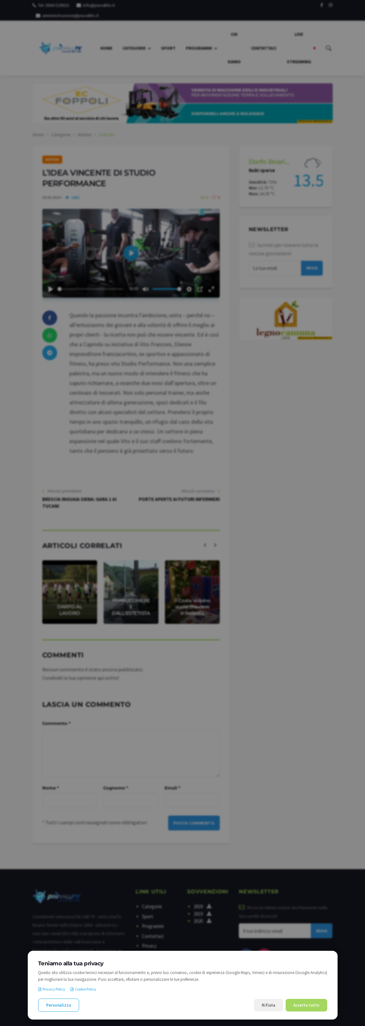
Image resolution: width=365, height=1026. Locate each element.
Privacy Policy (51, 989)
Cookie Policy (83, 989)
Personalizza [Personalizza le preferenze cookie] (58, 1005)
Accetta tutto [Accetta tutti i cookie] (306, 1005)
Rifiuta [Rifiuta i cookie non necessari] (268, 1005)
